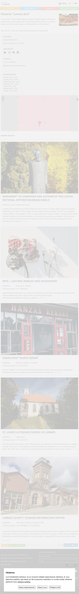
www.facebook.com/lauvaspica (15, 65)
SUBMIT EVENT (6, 564)
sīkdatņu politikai (23, 582)
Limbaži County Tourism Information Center (33, 517)
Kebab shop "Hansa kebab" (20, 358)
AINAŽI (10, 9)
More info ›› (26, 221)
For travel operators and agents (14, 561)
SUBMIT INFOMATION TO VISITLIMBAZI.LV (15, 555)
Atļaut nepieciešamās (27, 587)
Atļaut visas (42, 587)
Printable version (17, 545)
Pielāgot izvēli (55, 587)
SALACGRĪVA (29, 9)
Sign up (71, 565)
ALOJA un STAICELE (69, 9)
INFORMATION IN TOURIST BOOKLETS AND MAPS (17, 558)
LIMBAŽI (49, 9)
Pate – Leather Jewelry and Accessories (29, 281)
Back (5, 545)
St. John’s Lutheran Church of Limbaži (28, 432)
